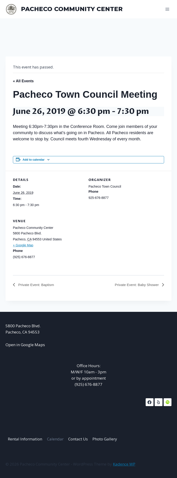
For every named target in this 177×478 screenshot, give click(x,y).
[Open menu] (167, 9)
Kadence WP (124, 464)
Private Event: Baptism (36, 285)
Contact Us (78, 439)
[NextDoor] (167, 402)
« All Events (23, 81)
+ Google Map (23, 245)
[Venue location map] (139, 243)
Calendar (55, 439)
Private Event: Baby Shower (136, 285)
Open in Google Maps (25, 344)
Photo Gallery (104, 439)
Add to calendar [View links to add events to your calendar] (33, 159)
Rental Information (25, 439)
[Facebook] (149, 402)
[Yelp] (158, 402)
